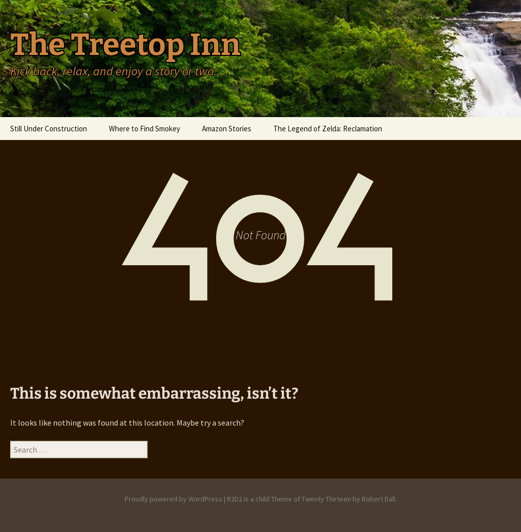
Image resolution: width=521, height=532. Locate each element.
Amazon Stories (226, 128)
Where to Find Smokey (144, 128)
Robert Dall (378, 498)
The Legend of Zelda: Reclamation (327, 128)
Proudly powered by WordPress (173, 498)
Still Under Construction (48, 128)
